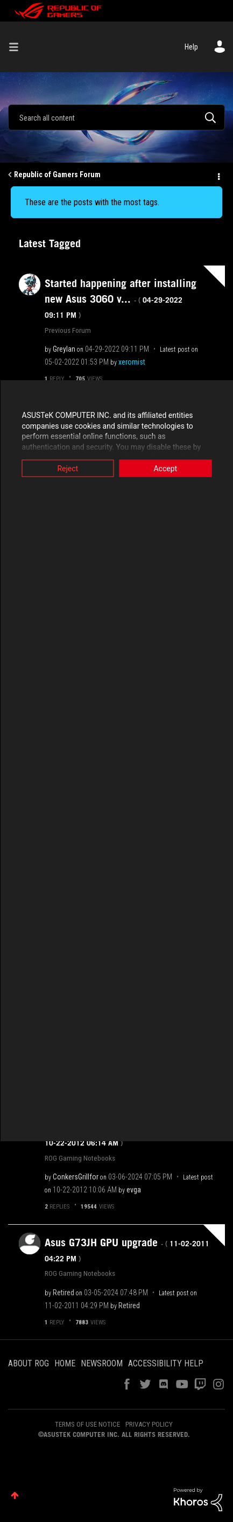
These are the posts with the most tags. (92, 202)
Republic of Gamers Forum (57, 174)
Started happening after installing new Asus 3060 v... (120, 298)
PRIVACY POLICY (149, 1424)
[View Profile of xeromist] (131, 362)
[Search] (116, 117)
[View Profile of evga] (133, 1189)
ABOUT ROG (28, 1363)
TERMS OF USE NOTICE (87, 1424)
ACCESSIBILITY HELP (165, 1363)
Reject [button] (67, 468)
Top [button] (15, 1495)
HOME (64, 1363)
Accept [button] (165, 468)
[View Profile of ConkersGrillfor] (75, 1176)
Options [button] (218, 175)
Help (191, 47)
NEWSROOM (102, 1363)
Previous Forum (68, 330)
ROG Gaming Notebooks (80, 1158)
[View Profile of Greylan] (64, 349)
